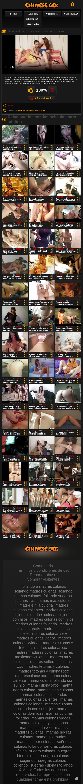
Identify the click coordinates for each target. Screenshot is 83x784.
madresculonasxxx (31, 676)
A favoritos (73, 4)
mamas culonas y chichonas (44, 723)
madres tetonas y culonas (47, 666)
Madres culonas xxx (41, 5)
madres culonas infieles (35, 110)
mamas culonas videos (50, 718)
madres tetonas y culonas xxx (44, 671)
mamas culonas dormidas (41, 711)
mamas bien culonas (55, 690)
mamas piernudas (51, 737)
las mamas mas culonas (50, 600)
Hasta (76, 778)
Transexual (20, 110)
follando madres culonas (36, 591)
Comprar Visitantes (43, 579)
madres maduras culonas (36, 652)
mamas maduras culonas (41, 729)
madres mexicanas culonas (44, 654)
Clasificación (52, 14)
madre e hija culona (36, 605)
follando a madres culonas (43, 586)
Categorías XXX (71, 14)
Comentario (43, 566)
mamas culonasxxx (36, 727)
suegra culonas (42, 751)
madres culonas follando (36, 624)
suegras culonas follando (51, 765)
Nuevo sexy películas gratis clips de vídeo (32, 19)
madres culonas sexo (50, 633)
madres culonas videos (36, 638)
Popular (13, 14)
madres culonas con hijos (52, 619)
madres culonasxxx (50, 647)
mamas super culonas (36, 741)
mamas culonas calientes (36, 699)
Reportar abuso (43, 575)
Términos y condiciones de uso (43, 570)
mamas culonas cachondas (44, 694)
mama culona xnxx (43, 685)
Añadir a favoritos (44, 98)
